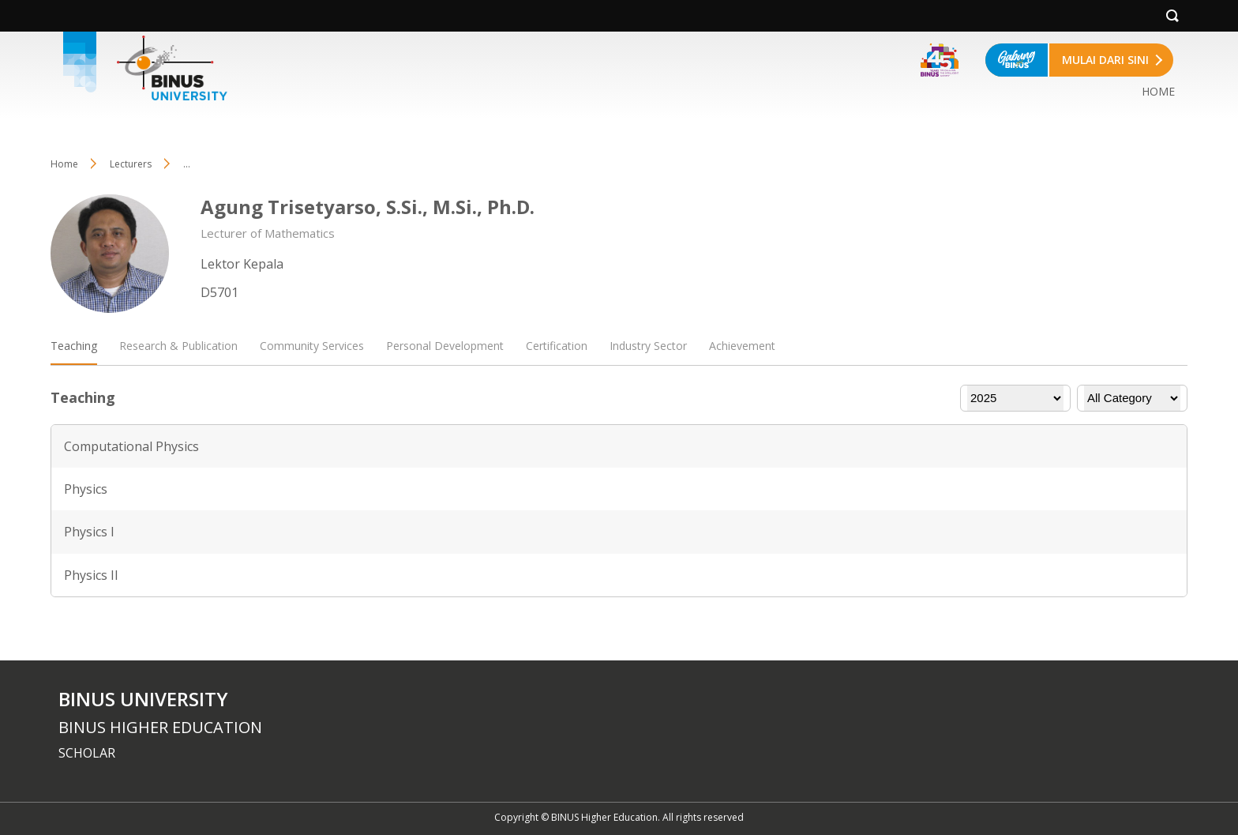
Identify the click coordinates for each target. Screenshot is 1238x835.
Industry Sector (648, 345)
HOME (1158, 91)
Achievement (742, 345)
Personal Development (445, 345)
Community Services (312, 345)
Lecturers (131, 164)
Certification (556, 345)
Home (64, 164)
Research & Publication (178, 345)
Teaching (74, 345)
